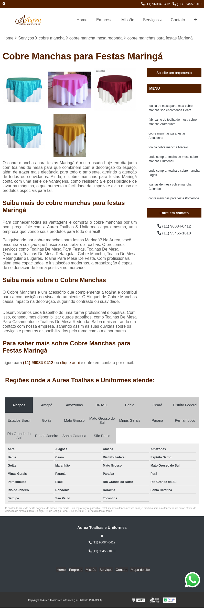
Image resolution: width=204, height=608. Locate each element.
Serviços (151, 20)
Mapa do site (138, 570)
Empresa (104, 20)
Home (82, 20)
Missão (127, 20)
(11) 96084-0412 (155, 4)
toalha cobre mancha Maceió (168, 149)
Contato (178, 20)
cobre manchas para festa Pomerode (173, 202)
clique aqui (70, 363)
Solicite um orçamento (174, 73)
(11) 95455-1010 (187, 4)
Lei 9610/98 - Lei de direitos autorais (91, 511)
